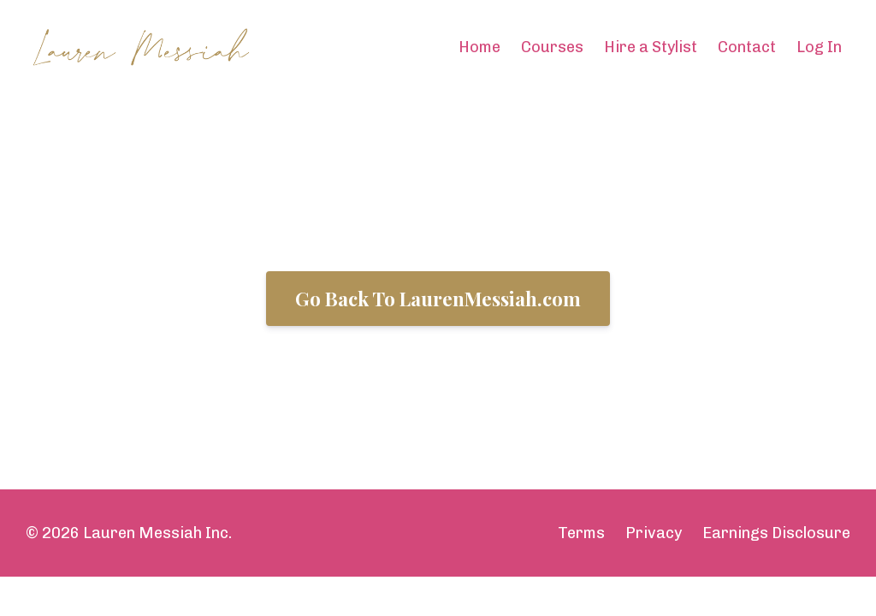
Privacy (653, 533)
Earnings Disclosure (776, 533)
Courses (552, 47)
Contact (747, 47)
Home (479, 47)
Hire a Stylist (650, 47)
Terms (581, 533)
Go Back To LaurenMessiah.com (438, 298)
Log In (819, 47)
